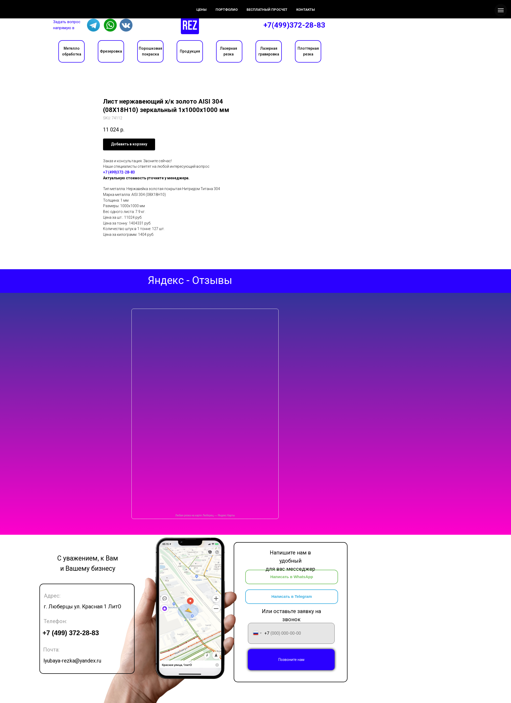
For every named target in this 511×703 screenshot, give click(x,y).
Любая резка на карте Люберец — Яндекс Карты (205, 515)
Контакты (107, 5)
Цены (82, 5)
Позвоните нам (291, 660)
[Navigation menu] (501, 10)
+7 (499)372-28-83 (119, 172)
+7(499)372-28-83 (294, 25)
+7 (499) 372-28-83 (71, 632)
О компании (53, 5)
